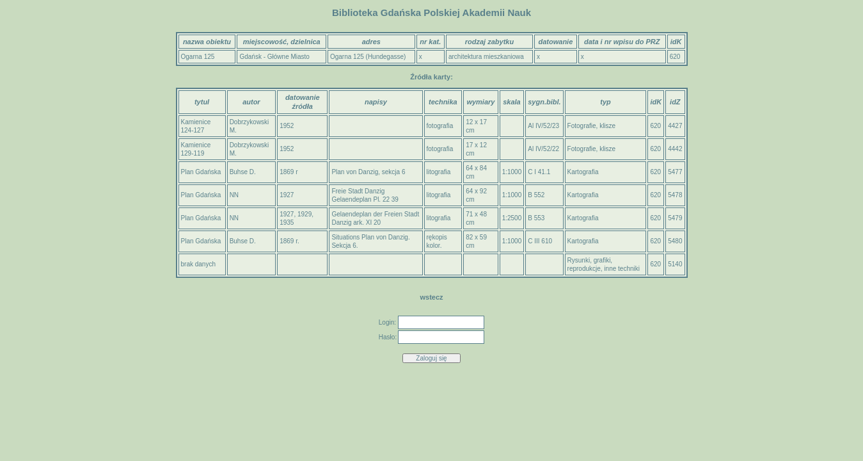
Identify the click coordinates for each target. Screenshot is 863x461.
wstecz (431, 297)
